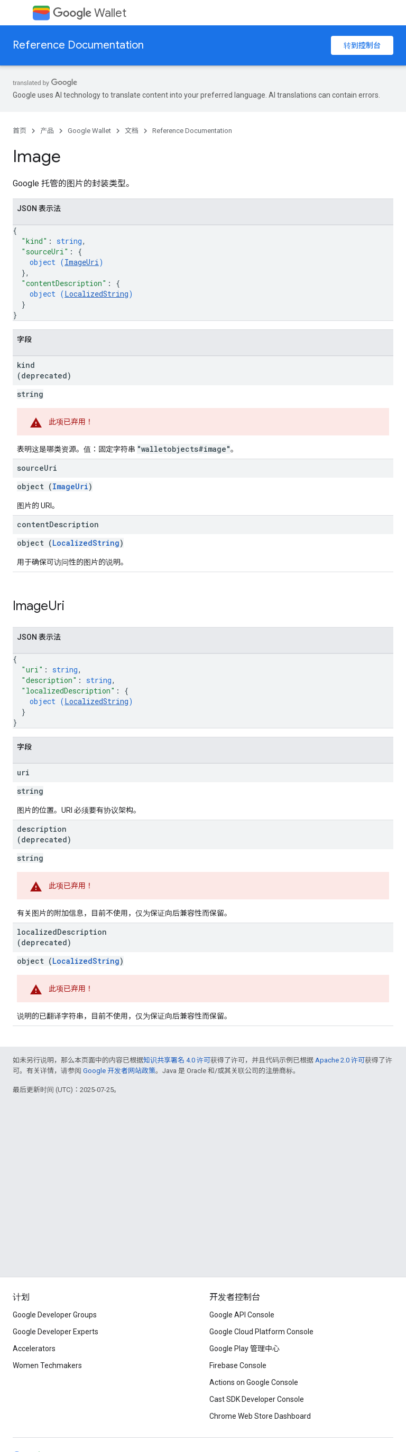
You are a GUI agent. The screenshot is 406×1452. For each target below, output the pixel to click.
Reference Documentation (78, 45)
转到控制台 (362, 45)
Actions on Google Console (253, 1382)
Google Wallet (89, 131)
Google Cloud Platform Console (261, 1331)
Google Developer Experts (55, 1331)
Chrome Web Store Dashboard (260, 1416)
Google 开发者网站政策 (119, 1071)
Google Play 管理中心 (244, 1348)
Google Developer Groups (55, 1315)
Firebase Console (237, 1365)
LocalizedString (96, 294)
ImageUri (81, 262)
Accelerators (34, 1348)
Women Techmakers (47, 1365)
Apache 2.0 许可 (340, 1060)
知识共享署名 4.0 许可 (176, 1060)
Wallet (89, 13)
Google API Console (241, 1315)
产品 (47, 131)
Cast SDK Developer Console (256, 1399)
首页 (19, 131)
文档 (132, 131)
